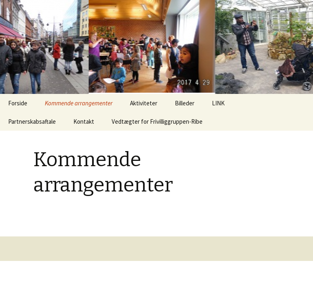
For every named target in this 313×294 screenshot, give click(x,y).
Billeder (184, 103)
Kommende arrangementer (78, 103)
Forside (17, 103)
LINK (218, 103)
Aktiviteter (143, 103)
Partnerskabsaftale (32, 121)
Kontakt (83, 121)
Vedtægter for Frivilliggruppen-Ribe (157, 121)
